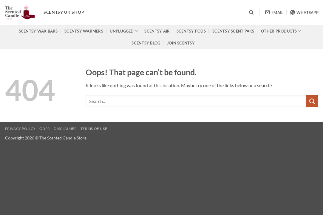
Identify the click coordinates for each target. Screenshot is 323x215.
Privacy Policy (20, 128)
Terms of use (94, 128)
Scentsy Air (157, 31)
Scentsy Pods (191, 31)
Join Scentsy (181, 43)
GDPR (44, 128)
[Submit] (312, 101)
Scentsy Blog (146, 43)
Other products (281, 31)
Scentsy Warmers (83, 31)
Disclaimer (65, 128)
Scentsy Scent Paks (233, 31)
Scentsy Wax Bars (38, 31)
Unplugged (124, 31)
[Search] (251, 12)
